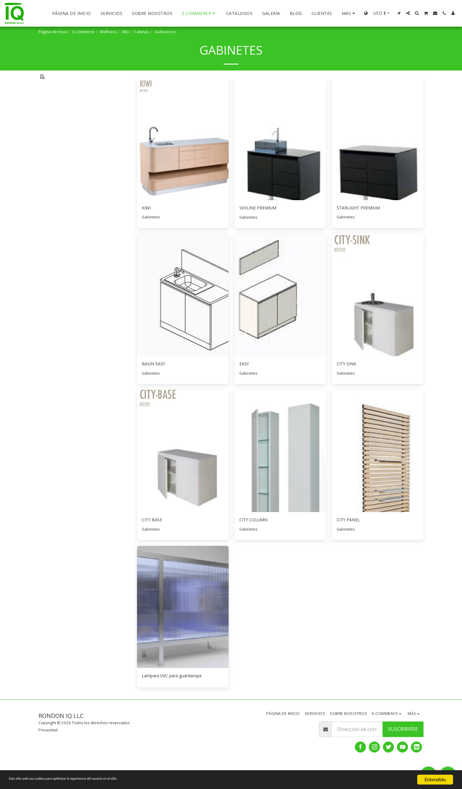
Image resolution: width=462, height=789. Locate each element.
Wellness (108, 31)
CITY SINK (348, 381)
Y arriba (59, 122)
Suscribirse (403, 749)
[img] (183, 155)
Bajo (56, 106)
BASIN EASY (155, 381)
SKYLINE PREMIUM (261, 223)
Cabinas (141, 31)
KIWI (147, 223)
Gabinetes (151, 233)
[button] (399, 13)
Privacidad (48, 750)
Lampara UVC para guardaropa (178, 695)
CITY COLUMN (255, 538)
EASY (244, 381)
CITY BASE (153, 538)
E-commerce (84, 31)
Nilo (125, 31)
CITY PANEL (350, 538)
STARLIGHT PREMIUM (362, 223)
